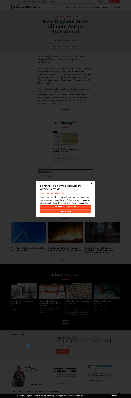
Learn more (79, 396)
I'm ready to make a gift (65, 207)
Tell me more (65, 211)
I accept (113, 395)
